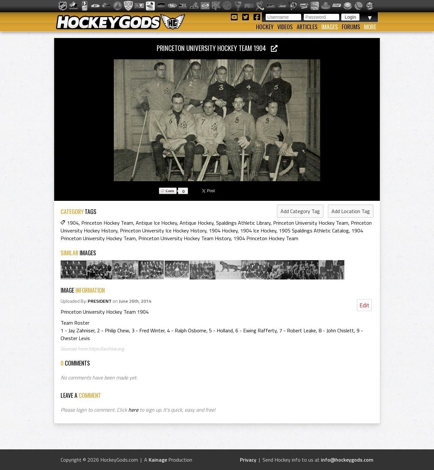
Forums (351, 27)
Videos (285, 27)
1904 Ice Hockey (258, 230)
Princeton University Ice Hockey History (163, 230)
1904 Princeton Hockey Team (265, 238)
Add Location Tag (350, 211)
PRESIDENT (100, 301)
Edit (364, 305)
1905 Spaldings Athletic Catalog (314, 230)
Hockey (264, 27)
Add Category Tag (300, 211)
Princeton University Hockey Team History (184, 238)
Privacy (248, 460)
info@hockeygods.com (347, 460)
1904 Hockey (223, 230)
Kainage (158, 460)
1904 (73, 223)
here (133, 410)
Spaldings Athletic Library (243, 223)
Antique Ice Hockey (156, 223)
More (370, 27)
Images (329, 27)
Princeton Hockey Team (107, 223)
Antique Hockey (196, 223)
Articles (307, 27)
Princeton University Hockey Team (310, 223)
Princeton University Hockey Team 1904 (217, 48)
